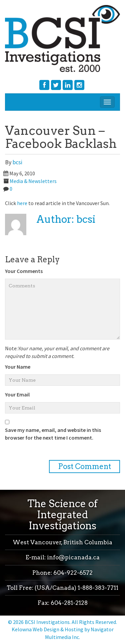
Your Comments (24, 271)
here (22, 203)
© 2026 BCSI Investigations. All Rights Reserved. (62, 622)
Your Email (17, 394)
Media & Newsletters (33, 181)
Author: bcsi (65, 219)
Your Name (17, 366)
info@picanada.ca (73, 557)
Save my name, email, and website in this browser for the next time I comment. (53, 434)
